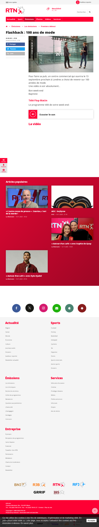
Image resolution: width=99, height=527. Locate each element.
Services (57, 19)
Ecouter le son (42, 114)
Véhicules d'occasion (57, 383)
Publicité (8, 446)
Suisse (7, 332)
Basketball (54, 336)
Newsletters (56, 308)
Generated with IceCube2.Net (29, 512)
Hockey (53, 332)
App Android (82, 308)
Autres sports (55, 364)
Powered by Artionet (12, 512)
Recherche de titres (11, 391)
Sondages (8, 415)
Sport (20, 19)
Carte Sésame (9, 442)
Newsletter (9, 470)
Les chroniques (10, 387)
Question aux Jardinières (13, 403)
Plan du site (48, 507)
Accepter (91, 520)
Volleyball (54, 340)
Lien (10, 53)
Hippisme (54, 352)
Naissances (9, 399)
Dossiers (8, 352)
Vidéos (48, 19)
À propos (8, 434)
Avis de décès (55, 411)
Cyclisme (54, 344)
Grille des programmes (13, 395)
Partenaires (9, 454)
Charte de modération (12, 462)
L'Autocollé (9, 407)
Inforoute (54, 403)
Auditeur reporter (11, 356)
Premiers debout (48, 26)
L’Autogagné (9, 411)
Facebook (16, 308)
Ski (52, 348)
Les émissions (30, 26)
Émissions (29, 19)
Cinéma (53, 387)
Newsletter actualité (11, 360)
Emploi (53, 407)
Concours (8, 419)
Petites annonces (56, 399)
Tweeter (11, 49)
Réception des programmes (14, 438)
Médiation (8, 458)
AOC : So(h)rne (58, 211)
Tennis (53, 356)
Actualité (11, 19)
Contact (7, 466)
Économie (8, 340)
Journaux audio (10, 348)
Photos (39, 19)
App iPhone (69, 308)
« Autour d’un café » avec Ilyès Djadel (24, 276)
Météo (53, 395)
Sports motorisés (56, 360)
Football (53, 328)
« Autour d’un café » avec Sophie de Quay (71, 243)
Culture (7, 344)
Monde (7, 336)
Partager (11, 44)
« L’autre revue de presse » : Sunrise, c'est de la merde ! (26, 212)
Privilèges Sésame (57, 391)
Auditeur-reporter (83, 2)
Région (7, 328)
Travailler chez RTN (11, 450)
